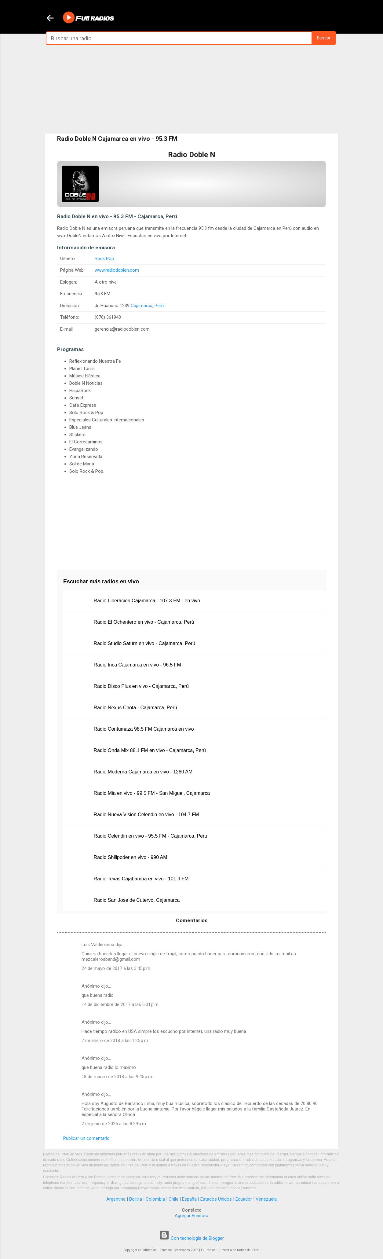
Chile (173, 1199)
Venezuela (266, 1199)
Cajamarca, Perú (147, 305)
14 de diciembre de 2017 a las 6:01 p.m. (120, 1004)
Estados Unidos (216, 1199)
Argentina (116, 1199)
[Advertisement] (191, 89)
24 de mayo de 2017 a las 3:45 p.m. (116, 968)
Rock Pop (104, 258)
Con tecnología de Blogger (191, 1238)
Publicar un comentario (86, 1138)
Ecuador (243, 1199)
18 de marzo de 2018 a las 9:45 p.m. (117, 1076)
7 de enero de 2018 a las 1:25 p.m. (115, 1040)
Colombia (155, 1199)
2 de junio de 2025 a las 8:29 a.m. (114, 1123)
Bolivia (135, 1199)
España (189, 1199)
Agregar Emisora (191, 1215)
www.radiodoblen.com (117, 270)
